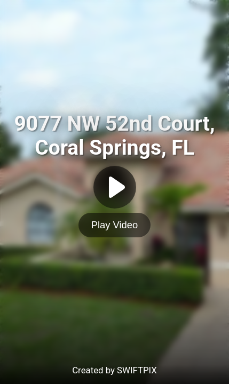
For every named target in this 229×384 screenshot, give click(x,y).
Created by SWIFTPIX (114, 370)
